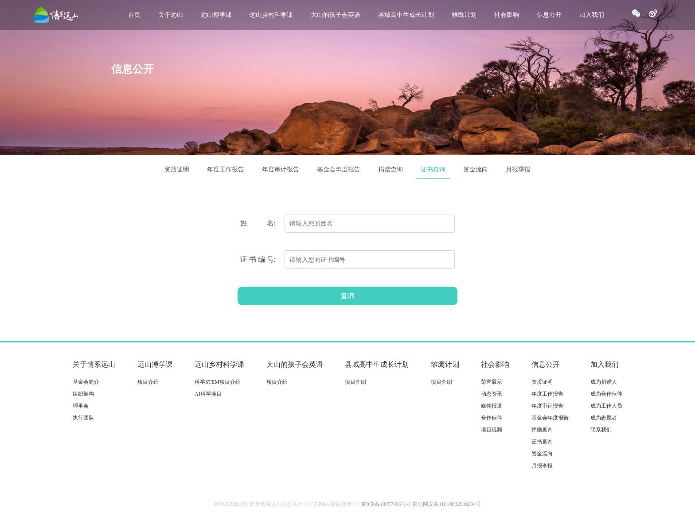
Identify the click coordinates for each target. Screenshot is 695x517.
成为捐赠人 (603, 382)
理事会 (81, 406)
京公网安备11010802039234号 (446, 504)
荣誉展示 (491, 382)
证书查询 (433, 169)
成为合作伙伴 (606, 394)
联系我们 (601, 430)
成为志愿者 (603, 418)
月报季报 (518, 169)
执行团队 (83, 418)
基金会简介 (86, 382)
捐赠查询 (390, 169)
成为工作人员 (606, 406)
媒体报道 (491, 406)
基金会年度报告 (338, 169)
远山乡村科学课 (271, 15)
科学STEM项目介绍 (218, 382)
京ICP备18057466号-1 (386, 504)
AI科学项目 (208, 394)
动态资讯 (491, 394)
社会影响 (506, 15)
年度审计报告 (280, 169)
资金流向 (475, 169)
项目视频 (491, 430)
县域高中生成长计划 (406, 15)
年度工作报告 (225, 169)
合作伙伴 (491, 418)
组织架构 (83, 394)
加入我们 (591, 15)
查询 (347, 295)
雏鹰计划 (464, 15)
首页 (134, 15)
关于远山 (170, 15)
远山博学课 (216, 15)
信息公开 (549, 15)
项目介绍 (148, 382)
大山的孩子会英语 (335, 15)
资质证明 (176, 169)
